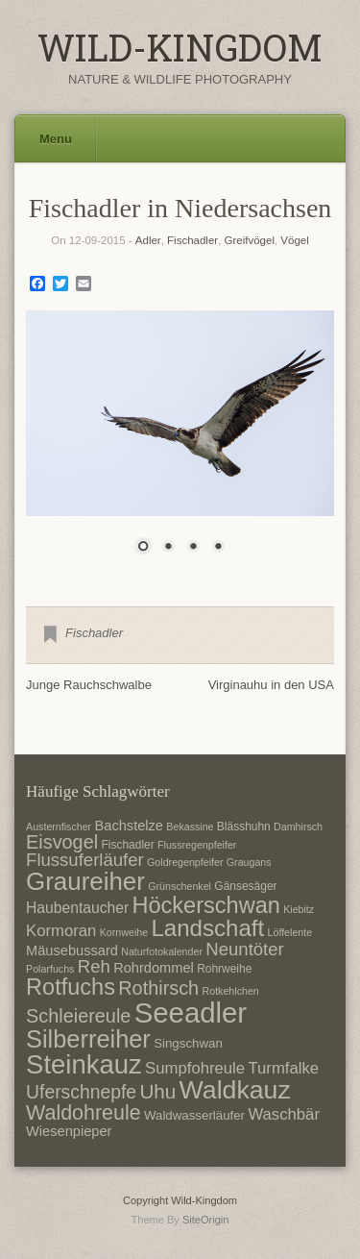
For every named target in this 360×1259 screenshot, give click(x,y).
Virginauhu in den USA (271, 685)
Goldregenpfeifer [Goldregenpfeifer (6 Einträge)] (185, 862)
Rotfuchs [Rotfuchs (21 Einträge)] (70, 987)
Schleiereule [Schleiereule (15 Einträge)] (78, 1015)
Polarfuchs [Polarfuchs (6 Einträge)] (50, 969)
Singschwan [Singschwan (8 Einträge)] (188, 1043)
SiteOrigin (205, 1219)
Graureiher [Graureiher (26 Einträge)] (85, 881)
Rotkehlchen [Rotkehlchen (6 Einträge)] (231, 991)
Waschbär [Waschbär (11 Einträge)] (284, 1114)
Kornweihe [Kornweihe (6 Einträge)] (124, 932)
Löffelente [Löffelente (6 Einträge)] (290, 932)
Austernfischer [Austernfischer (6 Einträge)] (58, 826)
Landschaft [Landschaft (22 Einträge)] (207, 928)
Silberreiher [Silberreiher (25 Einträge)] (88, 1038)
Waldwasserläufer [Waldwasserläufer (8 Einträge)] (194, 1115)
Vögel (294, 240)
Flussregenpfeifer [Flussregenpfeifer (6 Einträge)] (196, 845)
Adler (148, 240)
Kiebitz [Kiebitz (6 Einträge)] (298, 909)
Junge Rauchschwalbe (89, 685)
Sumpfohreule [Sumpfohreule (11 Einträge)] (195, 1068)
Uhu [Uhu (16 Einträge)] (157, 1091)
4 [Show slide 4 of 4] (217, 547)
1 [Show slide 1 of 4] (143, 547)
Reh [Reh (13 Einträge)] (94, 966)
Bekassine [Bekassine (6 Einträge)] (189, 826)
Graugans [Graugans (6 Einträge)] (249, 862)
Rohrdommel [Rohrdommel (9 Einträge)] (153, 967)
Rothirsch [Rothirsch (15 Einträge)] (158, 988)
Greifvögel (250, 240)
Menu (55, 139)
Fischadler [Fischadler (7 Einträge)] (127, 845)
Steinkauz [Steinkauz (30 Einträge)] (84, 1064)
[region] (180, 444)
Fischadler (192, 240)
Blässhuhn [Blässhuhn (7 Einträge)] (244, 826)
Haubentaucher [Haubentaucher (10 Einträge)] (77, 908)
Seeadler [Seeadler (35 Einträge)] (190, 1012)
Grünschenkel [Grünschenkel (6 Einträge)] (179, 886)
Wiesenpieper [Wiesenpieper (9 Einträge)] (68, 1131)
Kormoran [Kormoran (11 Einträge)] (61, 931)
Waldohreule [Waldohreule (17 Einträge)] (83, 1112)
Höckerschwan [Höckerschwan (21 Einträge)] (205, 905)
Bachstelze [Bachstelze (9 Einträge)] (129, 825)
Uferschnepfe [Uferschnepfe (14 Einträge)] (81, 1091)
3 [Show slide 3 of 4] (193, 547)
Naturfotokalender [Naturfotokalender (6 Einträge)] (162, 951)
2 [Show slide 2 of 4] (168, 547)
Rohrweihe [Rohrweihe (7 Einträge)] (224, 968)
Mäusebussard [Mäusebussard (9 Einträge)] (72, 950)
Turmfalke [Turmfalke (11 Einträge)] (283, 1068)
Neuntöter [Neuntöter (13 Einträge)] (244, 949)
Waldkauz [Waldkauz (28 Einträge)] (235, 1089)
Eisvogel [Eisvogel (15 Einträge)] (62, 841)
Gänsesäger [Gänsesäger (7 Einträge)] (245, 886)
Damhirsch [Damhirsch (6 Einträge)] (298, 826)
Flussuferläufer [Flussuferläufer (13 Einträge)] (85, 860)
